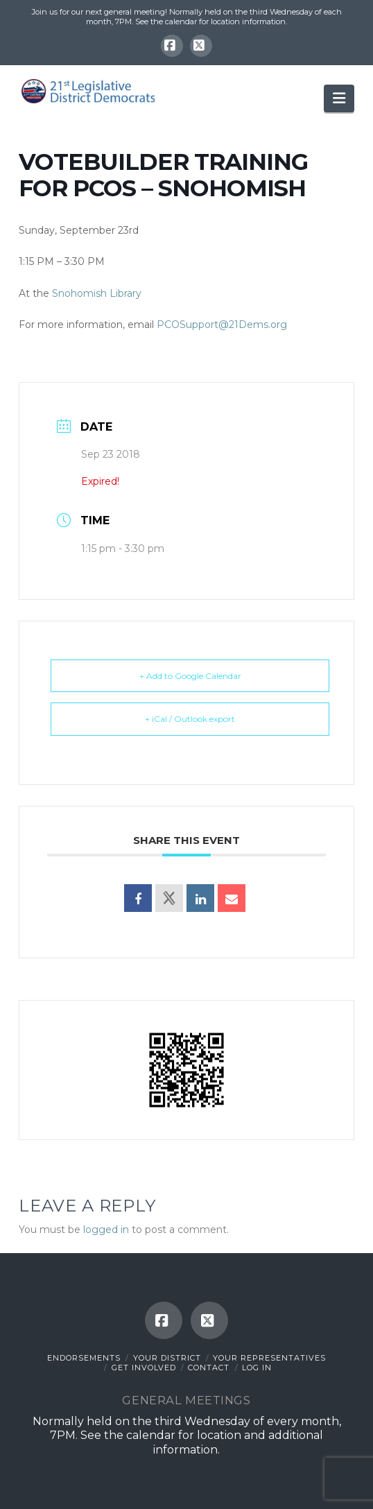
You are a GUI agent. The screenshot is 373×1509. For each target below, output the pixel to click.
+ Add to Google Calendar (190, 676)
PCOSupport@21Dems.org (222, 324)
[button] (339, 98)
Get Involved (144, 1367)
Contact (208, 1367)
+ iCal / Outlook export (190, 719)
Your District (167, 1358)
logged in (106, 1229)
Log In (257, 1367)
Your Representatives (269, 1358)
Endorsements (84, 1358)
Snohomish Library (96, 293)
